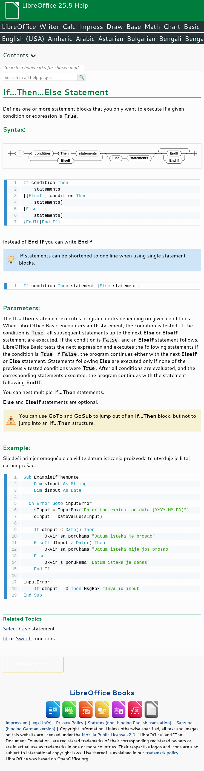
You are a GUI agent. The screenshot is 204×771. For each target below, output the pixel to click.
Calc (69, 26)
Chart (171, 26)
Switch (24, 636)
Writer (49, 26)
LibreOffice (19, 26)
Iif (5, 636)
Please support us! (33, 662)
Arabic (85, 38)
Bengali (170, 38)
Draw (114, 26)
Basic (191, 26)
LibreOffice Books (102, 691)
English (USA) (23, 38)
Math (152, 26)
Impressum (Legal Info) (28, 721)
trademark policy (161, 751)
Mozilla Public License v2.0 (108, 733)
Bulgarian (141, 38)
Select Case (16, 626)
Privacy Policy (69, 721)
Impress (91, 26)
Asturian (110, 38)
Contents (15, 55)
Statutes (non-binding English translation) (129, 721)
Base (133, 26)
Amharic (60, 38)
